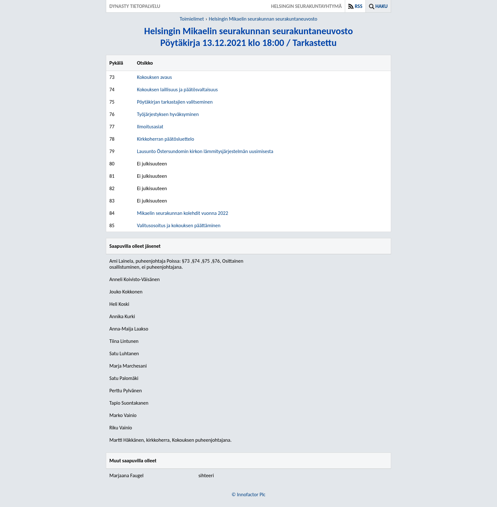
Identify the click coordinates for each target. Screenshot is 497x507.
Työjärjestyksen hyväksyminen (168, 114)
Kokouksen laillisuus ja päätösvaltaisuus (177, 90)
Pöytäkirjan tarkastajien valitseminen (175, 102)
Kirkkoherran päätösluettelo (165, 139)
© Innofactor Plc (249, 494)
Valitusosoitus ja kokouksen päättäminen (178, 225)
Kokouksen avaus (154, 77)
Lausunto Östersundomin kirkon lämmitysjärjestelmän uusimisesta (205, 151)
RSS (358, 6)
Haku (381, 6)
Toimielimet (192, 19)
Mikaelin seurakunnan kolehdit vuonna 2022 (182, 213)
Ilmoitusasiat (150, 127)
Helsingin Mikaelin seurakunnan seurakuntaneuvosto (263, 19)
